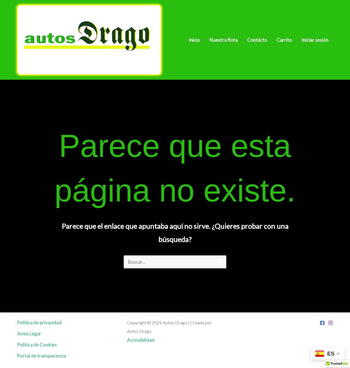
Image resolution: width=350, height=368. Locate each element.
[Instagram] (330, 322)
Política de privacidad (39, 322)
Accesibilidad (140, 340)
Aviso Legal (28, 333)
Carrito (284, 40)
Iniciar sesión (314, 40)
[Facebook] (322, 322)
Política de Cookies (37, 345)
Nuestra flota (223, 40)
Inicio (194, 40)
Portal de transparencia (41, 356)
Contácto (257, 40)
